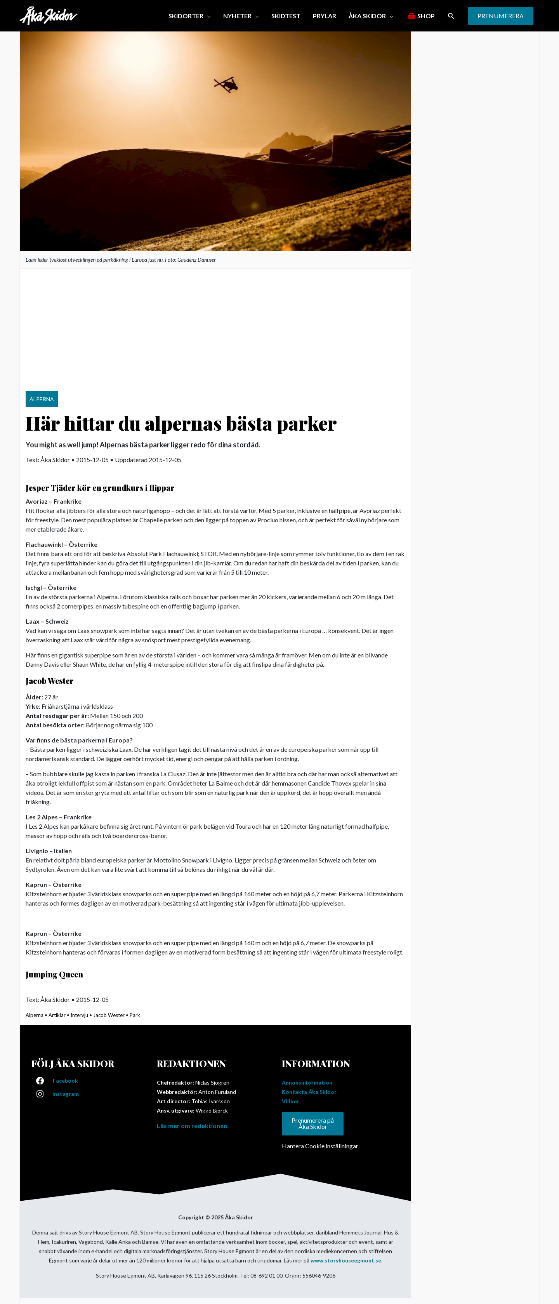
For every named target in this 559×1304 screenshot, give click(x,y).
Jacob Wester (109, 1015)
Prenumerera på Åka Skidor (313, 1123)
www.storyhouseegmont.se (346, 1260)
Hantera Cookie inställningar (320, 1146)
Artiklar (57, 1015)
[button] (451, 16)
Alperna (34, 1015)
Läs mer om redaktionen (192, 1125)
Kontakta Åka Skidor (309, 1091)
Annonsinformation (307, 1082)
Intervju (79, 1015)
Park (135, 1015)
